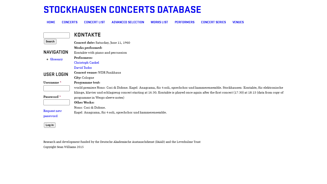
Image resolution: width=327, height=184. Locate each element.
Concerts (40, 22)
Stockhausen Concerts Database (93, 10)
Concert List (65, 22)
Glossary (27, 59)
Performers (155, 22)
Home (21, 22)
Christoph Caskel (64, 62)
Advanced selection (98, 22)
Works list (130, 22)
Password (22, 97)
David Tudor (61, 68)
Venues (208, 22)
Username (23, 82)
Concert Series (184, 22)
